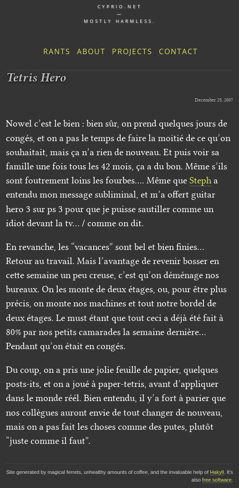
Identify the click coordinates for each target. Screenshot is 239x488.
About (91, 51)
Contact (178, 51)
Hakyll (217, 472)
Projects (132, 51)
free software (217, 480)
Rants (57, 51)
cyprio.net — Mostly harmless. (120, 13)
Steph (200, 180)
